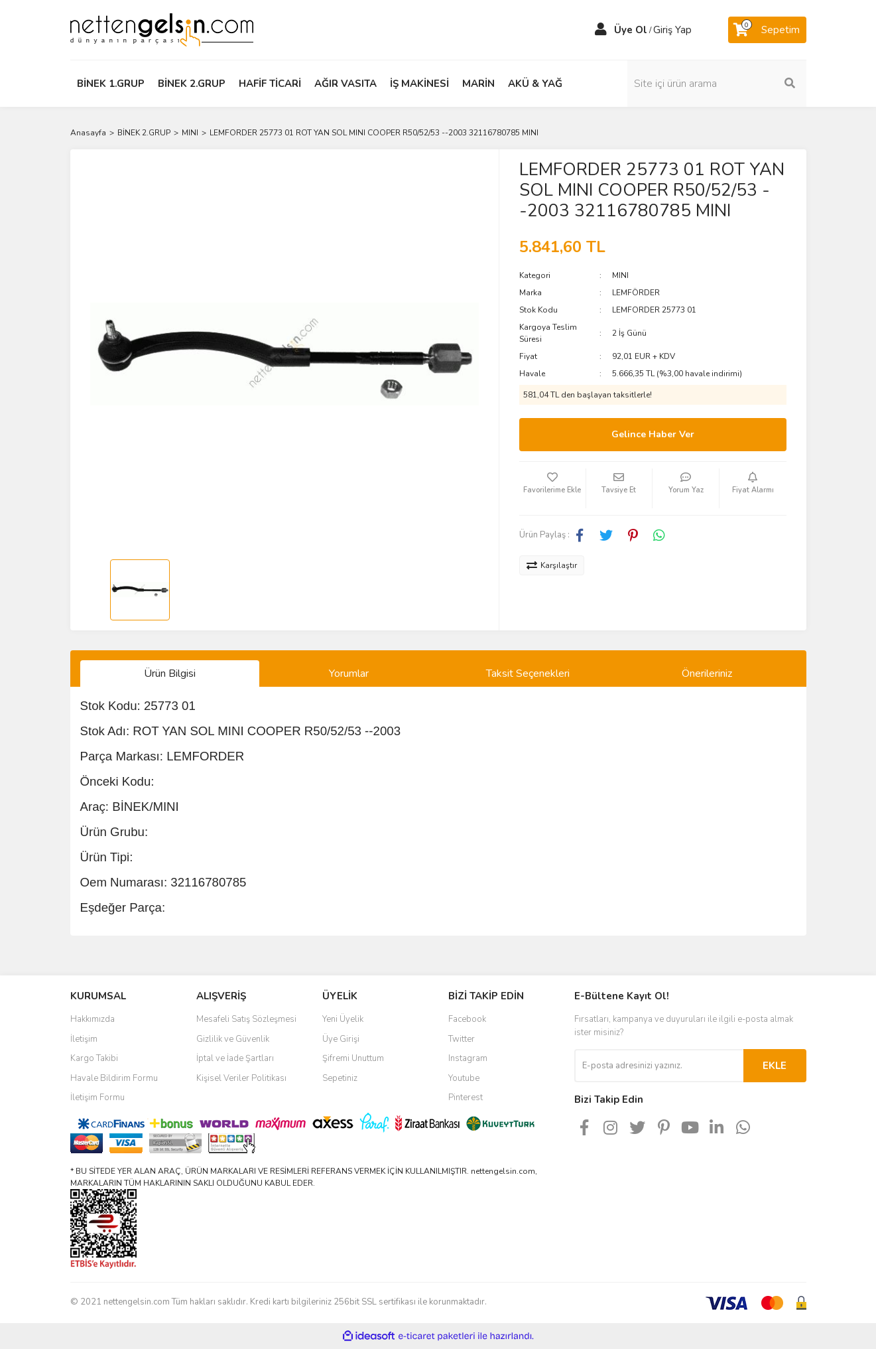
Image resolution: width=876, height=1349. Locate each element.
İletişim (83, 1039)
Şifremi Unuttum (353, 1058)
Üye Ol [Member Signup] (630, 29)
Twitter (461, 1039)
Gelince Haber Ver (652, 434)
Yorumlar (349, 673)
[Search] (716, 83)
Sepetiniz (339, 1078)
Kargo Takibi (94, 1058)
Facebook (467, 1019)
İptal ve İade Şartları (235, 1058)
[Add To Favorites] (552, 488)
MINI (620, 275)
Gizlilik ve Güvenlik (232, 1039)
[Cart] (767, 30)
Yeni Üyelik (342, 1019)
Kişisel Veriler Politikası (241, 1078)
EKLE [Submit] (774, 1065)
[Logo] (161, 29)
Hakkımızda (92, 1019)
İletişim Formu (97, 1097)
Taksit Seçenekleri (528, 673)
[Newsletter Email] (658, 1065)
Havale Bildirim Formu (114, 1078)
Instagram (467, 1058)
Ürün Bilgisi (170, 673)
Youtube (463, 1078)
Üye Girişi (340, 1039)
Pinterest (465, 1097)
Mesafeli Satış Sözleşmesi (246, 1019)
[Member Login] (601, 30)
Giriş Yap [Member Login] (672, 29)
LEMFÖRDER (636, 292)
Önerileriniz (707, 673)
